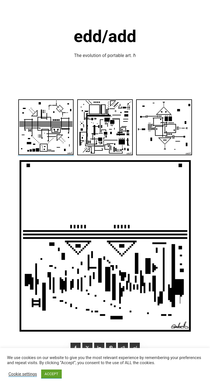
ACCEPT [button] (51, 374)
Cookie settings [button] (22, 374)
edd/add (105, 36)
